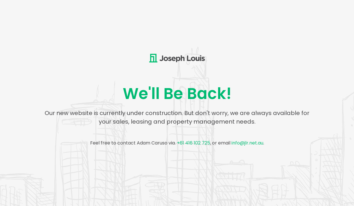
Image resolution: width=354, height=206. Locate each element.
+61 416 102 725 (193, 143)
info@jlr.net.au (247, 143)
